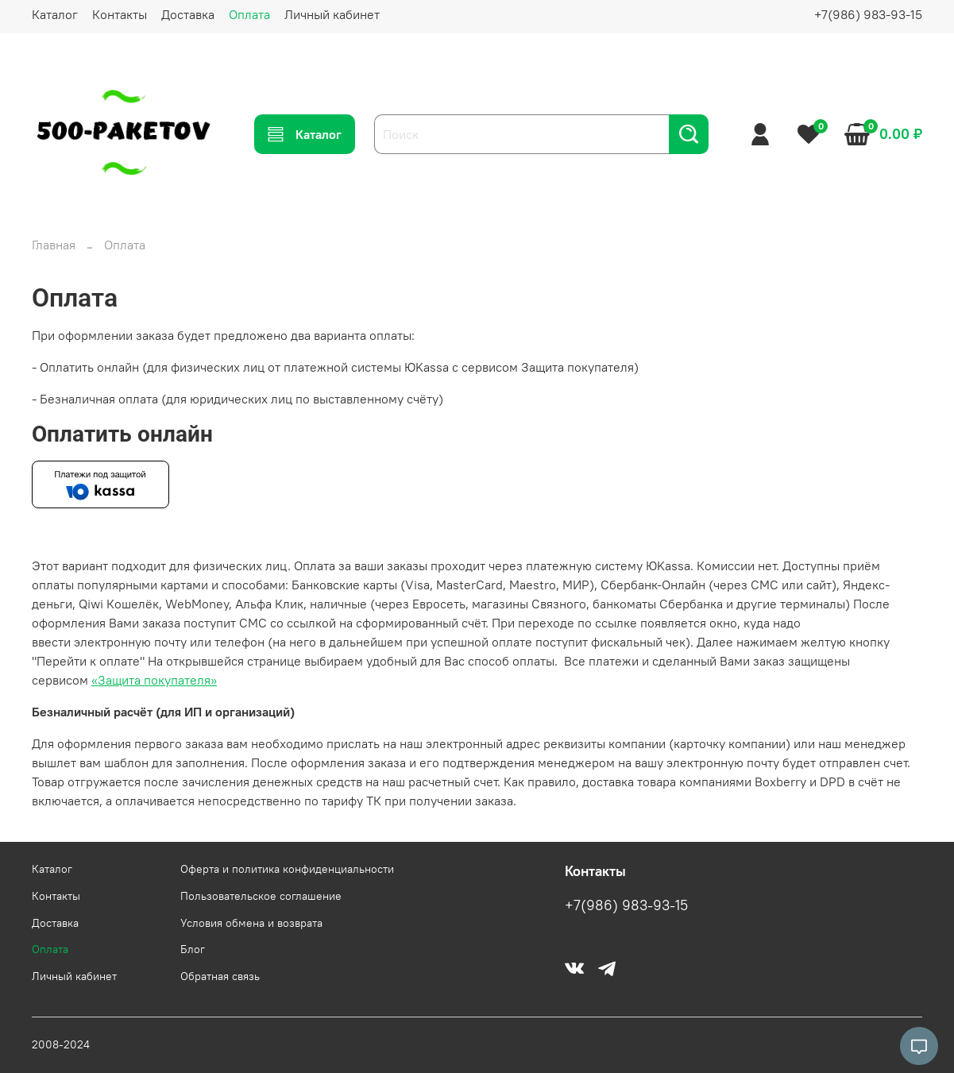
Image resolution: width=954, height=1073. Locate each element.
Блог (192, 949)
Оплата (249, 14)
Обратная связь (220, 976)
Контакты (119, 14)
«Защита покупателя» (154, 680)
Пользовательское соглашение (261, 896)
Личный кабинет (332, 14)
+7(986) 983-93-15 (868, 14)
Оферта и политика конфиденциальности (287, 869)
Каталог (55, 14)
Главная (53, 245)
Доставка (187, 14)
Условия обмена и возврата (251, 923)
